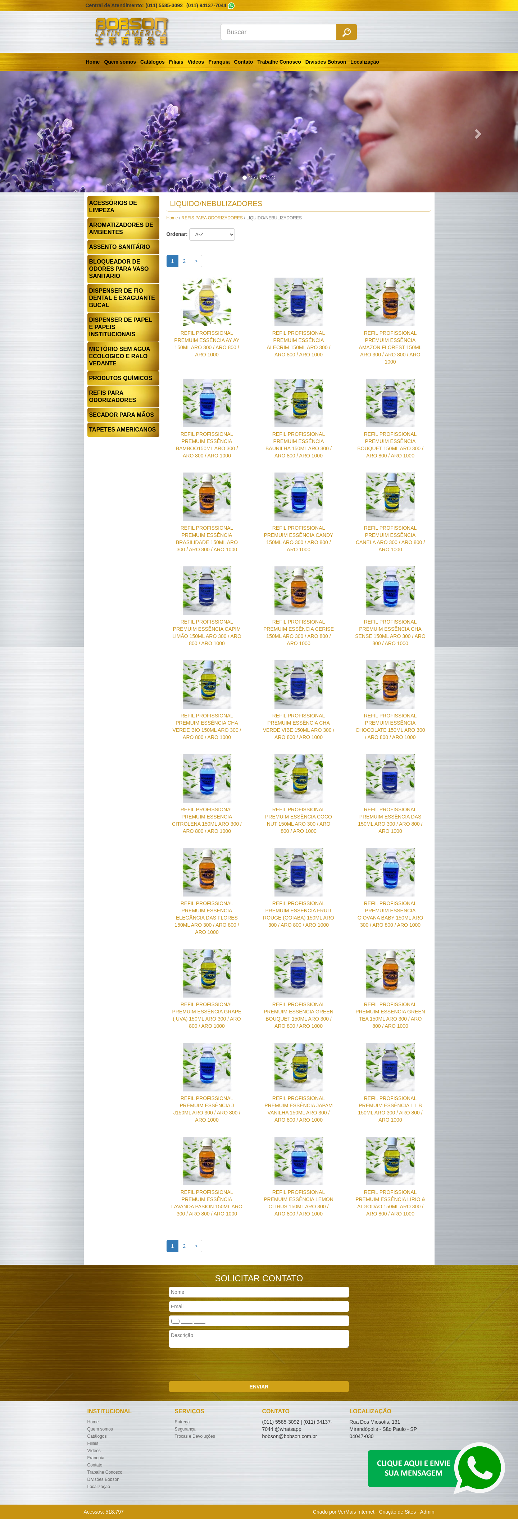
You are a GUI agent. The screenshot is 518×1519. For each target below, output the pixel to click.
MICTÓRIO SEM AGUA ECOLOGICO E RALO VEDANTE (119, 356)
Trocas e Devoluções (195, 1436)
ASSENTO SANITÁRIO (119, 247)
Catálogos (152, 62)
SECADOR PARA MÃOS (121, 415)
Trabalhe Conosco (279, 62)
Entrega (182, 1421)
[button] (39, 131)
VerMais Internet (356, 1512)
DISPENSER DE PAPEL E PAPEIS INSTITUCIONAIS (121, 327)
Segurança (185, 1429)
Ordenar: (177, 234)
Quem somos (120, 62)
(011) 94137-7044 (206, 5)
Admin (427, 1512)
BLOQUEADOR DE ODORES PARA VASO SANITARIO (119, 269)
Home (93, 62)
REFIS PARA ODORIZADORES (112, 396)
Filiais (176, 62)
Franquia (219, 62)
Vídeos (195, 62)
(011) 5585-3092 (164, 5)
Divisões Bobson (325, 62)
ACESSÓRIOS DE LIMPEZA (113, 206)
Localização (364, 62)
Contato (243, 62)
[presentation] (223, 1365)
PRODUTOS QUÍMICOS (121, 378)
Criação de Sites (397, 1512)
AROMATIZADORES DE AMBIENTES (121, 228)
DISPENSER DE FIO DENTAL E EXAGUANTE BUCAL (122, 298)
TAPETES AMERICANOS (122, 429)
